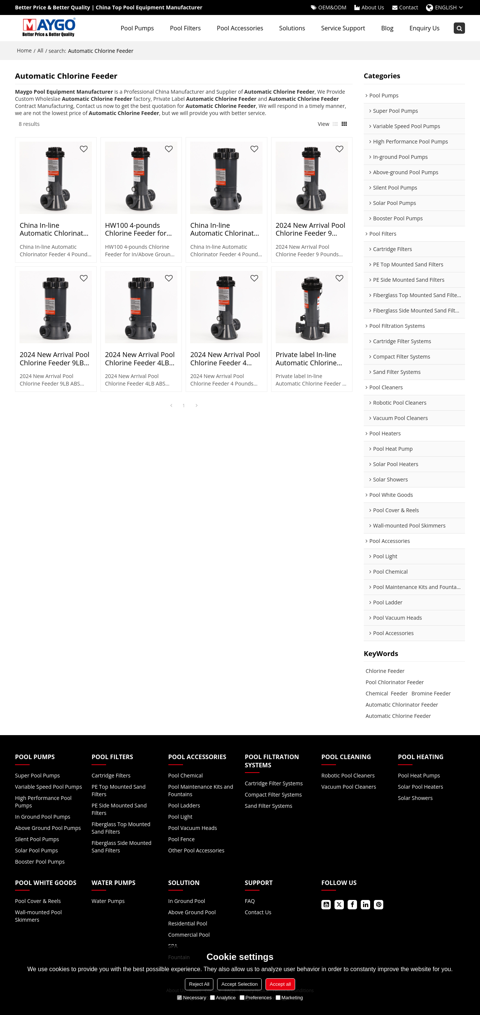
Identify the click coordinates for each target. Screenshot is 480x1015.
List (335, 124)
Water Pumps (108, 900)
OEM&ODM (332, 7)
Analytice (223, 997)
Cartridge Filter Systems (274, 783)
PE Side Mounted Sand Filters (119, 809)
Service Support (343, 28)
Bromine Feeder (431, 693)
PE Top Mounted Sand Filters (119, 790)
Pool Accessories (240, 28)
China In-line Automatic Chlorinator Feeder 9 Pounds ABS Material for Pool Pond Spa (225, 229)
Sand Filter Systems (268, 805)
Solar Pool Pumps (36, 850)
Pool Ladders (184, 805)
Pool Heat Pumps (419, 775)
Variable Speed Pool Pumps (48, 786)
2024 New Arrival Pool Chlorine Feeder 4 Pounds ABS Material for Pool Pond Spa (225, 359)
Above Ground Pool (192, 912)
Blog (387, 28)
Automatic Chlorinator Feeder (402, 704)
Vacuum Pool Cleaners (348, 786)
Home (24, 50)
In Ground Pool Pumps (42, 816)
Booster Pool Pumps (39, 861)
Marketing (289, 997)
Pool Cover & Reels (38, 900)
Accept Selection (239, 984)
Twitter (339, 904)
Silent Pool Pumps (37, 839)
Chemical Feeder (387, 693)
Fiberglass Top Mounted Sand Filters (121, 828)
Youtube (326, 904)
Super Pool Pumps (37, 775)
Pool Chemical (185, 775)
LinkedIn (365, 904)
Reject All (199, 984)
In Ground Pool (187, 900)
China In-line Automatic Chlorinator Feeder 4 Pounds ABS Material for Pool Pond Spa (55, 229)
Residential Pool (187, 923)
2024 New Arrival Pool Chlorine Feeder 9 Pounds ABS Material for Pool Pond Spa (310, 229)
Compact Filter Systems (273, 794)
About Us (373, 7)
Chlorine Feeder (385, 670)
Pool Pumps (137, 28)
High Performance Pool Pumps (43, 801)
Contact (408, 7)
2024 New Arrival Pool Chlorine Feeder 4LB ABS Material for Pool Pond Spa (140, 359)
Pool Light (180, 816)
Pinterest (378, 904)
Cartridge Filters (111, 775)
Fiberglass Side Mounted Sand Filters (122, 846)
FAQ (250, 900)
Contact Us (258, 912)
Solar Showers (415, 797)
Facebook (352, 904)
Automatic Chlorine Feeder (398, 715)
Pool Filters (185, 28)
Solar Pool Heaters (420, 786)
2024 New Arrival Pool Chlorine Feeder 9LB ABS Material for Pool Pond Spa (54, 359)
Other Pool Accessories (196, 850)
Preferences (256, 997)
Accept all (280, 984)
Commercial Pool (189, 934)
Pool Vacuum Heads (192, 827)
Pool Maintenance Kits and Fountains (200, 790)
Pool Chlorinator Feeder (395, 682)
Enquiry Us (425, 28)
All (41, 50)
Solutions (292, 28)
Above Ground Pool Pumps (48, 827)
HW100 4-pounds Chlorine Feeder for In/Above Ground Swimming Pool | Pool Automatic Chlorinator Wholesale (140, 229)
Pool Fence (181, 839)
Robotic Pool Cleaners (348, 775)
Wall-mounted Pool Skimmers (38, 916)
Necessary (191, 997)
